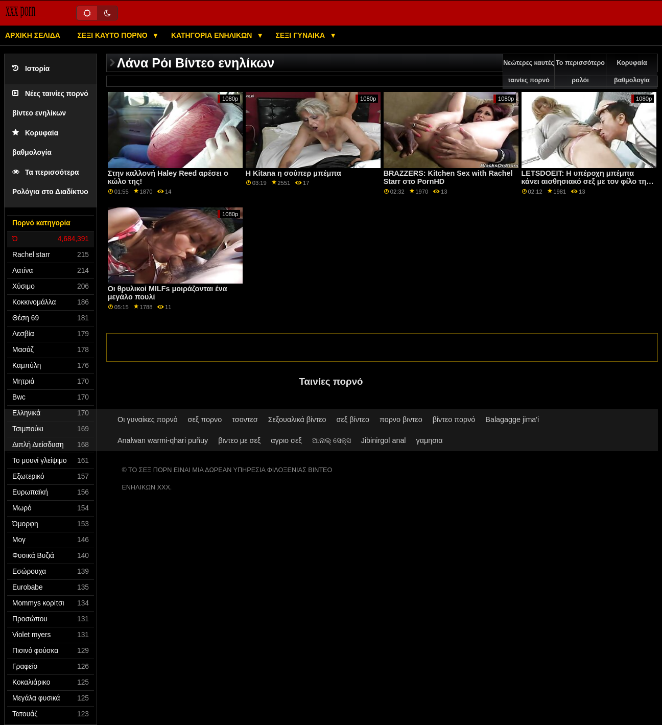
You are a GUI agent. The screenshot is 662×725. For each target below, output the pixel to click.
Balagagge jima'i (512, 419)
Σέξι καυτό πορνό (113, 35)
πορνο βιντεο (401, 419)
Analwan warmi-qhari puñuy (162, 440)
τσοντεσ (244, 419)
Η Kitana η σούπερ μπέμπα (293, 173)
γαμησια (429, 440)
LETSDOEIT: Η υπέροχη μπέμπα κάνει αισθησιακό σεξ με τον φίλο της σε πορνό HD (586, 181)
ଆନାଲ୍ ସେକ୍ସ (331, 440)
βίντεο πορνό (454, 419)
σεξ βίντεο (353, 419)
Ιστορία (31, 69)
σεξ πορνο (205, 419)
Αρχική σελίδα (32, 35)
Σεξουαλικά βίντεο (297, 419)
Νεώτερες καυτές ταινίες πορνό (528, 71)
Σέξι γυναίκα (301, 35)
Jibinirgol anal (383, 440)
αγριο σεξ (286, 440)
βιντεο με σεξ (239, 440)
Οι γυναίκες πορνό (147, 419)
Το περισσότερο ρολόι (580, 71)
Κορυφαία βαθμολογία (632, 71)
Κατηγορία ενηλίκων (212, 35)
